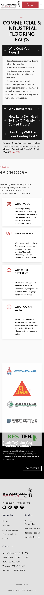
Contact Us (15, 157)
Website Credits (22, 584)
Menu (41, 4)
